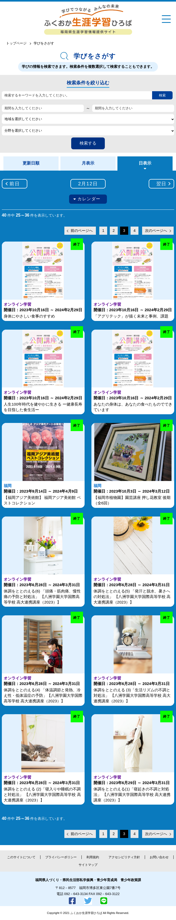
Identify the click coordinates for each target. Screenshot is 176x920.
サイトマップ (88, 865)
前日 (14, 183)
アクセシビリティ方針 (124, 857)
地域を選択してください (23, 119)
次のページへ (156, 230)
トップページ (16, 43)
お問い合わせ (159, 857)
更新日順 (31, 163)
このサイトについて (21, 857)
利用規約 (92, 857)
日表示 (145, 163)
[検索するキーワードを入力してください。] (77, 95)
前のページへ (82, 230)
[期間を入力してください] (43, 108)
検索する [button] (88, 143)
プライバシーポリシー (61, 857)
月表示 (88, 163)
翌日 (161, 183)
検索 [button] (162, 95)
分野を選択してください (23, 130)
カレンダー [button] (89, 199)
